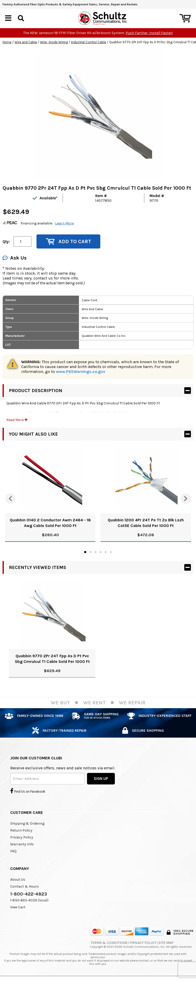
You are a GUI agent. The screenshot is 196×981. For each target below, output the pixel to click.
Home (7, 42)
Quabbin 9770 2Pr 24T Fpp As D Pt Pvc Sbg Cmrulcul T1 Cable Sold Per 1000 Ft (52, 658)
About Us (17, 879)
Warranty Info (22, 844)
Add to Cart (68, 241)
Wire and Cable (26, 42)
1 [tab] (85, 552)
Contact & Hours (24, 886)
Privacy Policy (21, 837)
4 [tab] (101, 552)
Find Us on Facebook (27, 790)
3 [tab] (95, 552)
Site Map (166, 943)
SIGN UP (101, 778)
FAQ (13, 851)
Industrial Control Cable (88, 42)
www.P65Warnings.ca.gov (80, 371)
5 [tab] (106, 552)
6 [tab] (111, 552)
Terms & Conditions (109, 943)
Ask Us (15, 258)
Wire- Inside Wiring (54, 42)
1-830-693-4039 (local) (29, 900)
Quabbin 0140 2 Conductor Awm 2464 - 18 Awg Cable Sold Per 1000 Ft (50, 523)
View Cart (18, 907)
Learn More (64, 223)
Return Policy (21, 830)
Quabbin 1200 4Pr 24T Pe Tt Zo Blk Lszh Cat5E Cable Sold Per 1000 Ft (146, 523)
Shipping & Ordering (27, 823)
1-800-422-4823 (28, 894)
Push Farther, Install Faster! (149, 33)
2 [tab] (90, 552)
